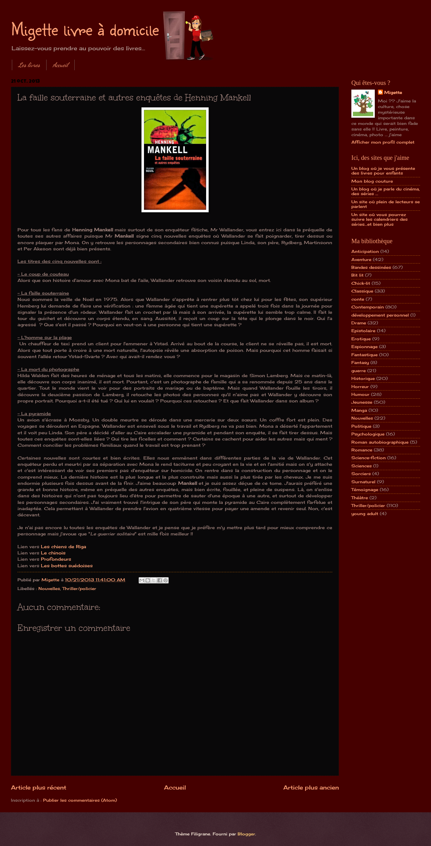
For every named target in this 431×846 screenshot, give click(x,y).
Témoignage (364, 489)
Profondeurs (56, 559)
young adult (364, 513)
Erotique (361, 338)
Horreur (360, 386)
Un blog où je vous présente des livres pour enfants (383, 170)
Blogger (246, 833)
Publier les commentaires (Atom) (80, 800)
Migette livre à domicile (85, 29)
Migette (393, 92)
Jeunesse (361, 402)
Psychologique (367, 433)
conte (357, 299)
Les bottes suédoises (67, 565)
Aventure (361, 259)
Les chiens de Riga (63, 546)
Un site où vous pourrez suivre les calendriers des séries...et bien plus (379, 219)
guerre (358, 370)
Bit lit (357, 275)
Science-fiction (368, 457)
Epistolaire (363, 330)
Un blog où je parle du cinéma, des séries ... (385, 191)
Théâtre (359, 497)
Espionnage (364, 346)
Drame (358, 322)
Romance (361, 449)
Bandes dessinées (371, 267)
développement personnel (380, 314)
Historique (363, 378)
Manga (359, 410)
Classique (362, 290)
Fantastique (364, 354)
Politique (361, 426)
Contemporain (367, 306)
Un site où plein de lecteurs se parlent (385, 204)
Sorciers (361, 473)
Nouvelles (49, 588)
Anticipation (365, 251)
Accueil (60, 65)
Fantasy (360, 362)
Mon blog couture (372, 181)
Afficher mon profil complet (382, 142)
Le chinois (53, 552)
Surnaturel (363, 481)
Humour (360, 394)
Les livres (29, 65)
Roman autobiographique (380, 442)
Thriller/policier (79, 588)
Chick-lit (360, 283)
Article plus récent (38, 787)
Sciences (361, 465)
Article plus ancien (311, 787)
